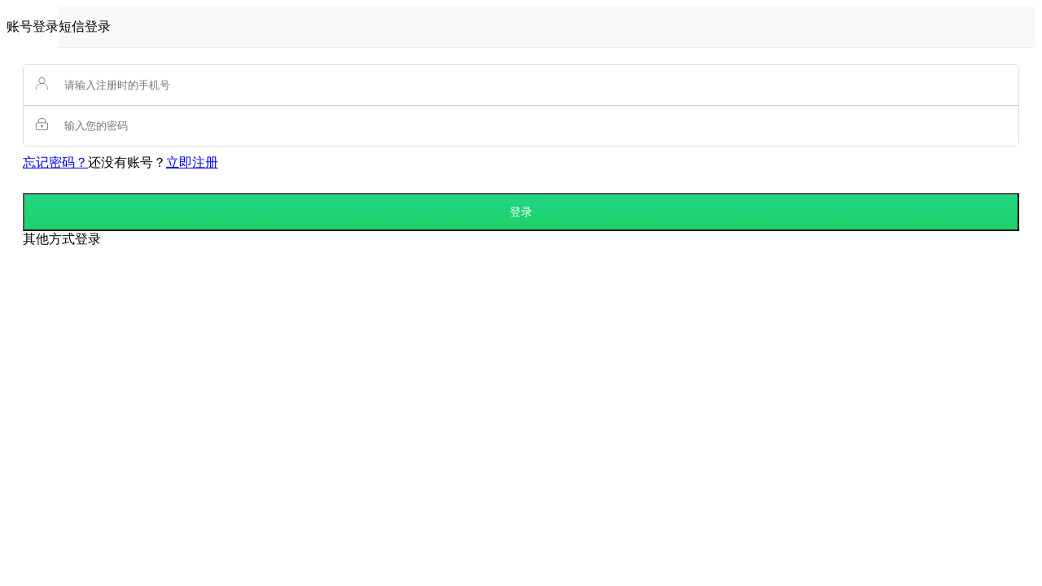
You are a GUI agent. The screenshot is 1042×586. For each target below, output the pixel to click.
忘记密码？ (55, 162)
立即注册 (192, 162)
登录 (521, 211)
